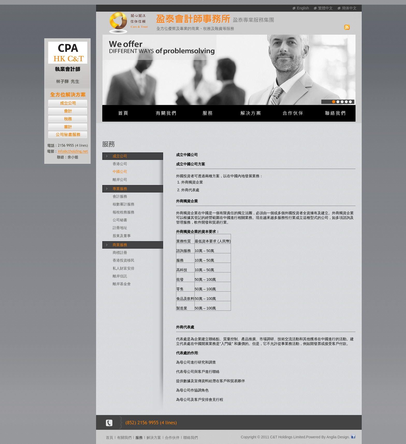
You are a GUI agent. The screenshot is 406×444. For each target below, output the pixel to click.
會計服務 (120, 196)
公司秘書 (120, 220)
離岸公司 (120, 179)
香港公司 (120, 164)
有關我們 (124, 437)
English (303, 8)
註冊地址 (120, 228)
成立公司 (120, 156)
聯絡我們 (190, 437)
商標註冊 (120, 252)
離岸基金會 (122, 284)
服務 (139, 437)
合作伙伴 (172, 437)
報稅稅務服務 (123, 212)
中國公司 (120, 171)
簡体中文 (349, 8)
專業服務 (120, 189)
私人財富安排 (123, 268)
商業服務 (120, 245)
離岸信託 (120, 276)
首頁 (109, 437)
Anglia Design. (338, 437)
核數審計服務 (123, 204)
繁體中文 (325, 8)
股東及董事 (122, 236)
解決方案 (154, 437)
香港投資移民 (123, 260)
